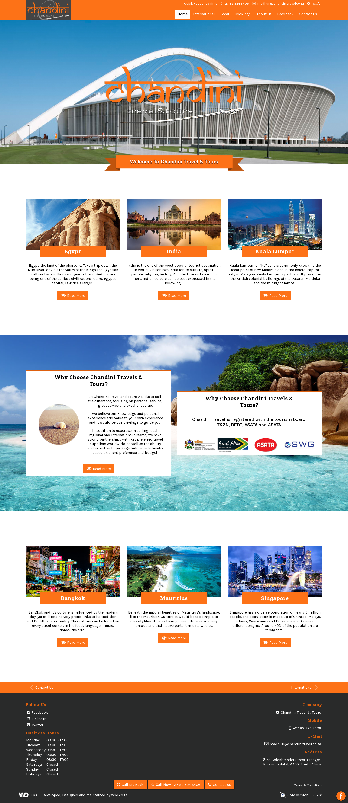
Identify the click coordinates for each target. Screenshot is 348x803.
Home (183, 14)
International (204, 14)
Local (224, 14)
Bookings (243, 14)
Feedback (285, 14)
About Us (264, 14)
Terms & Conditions (308, 785)
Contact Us (308, 14)
